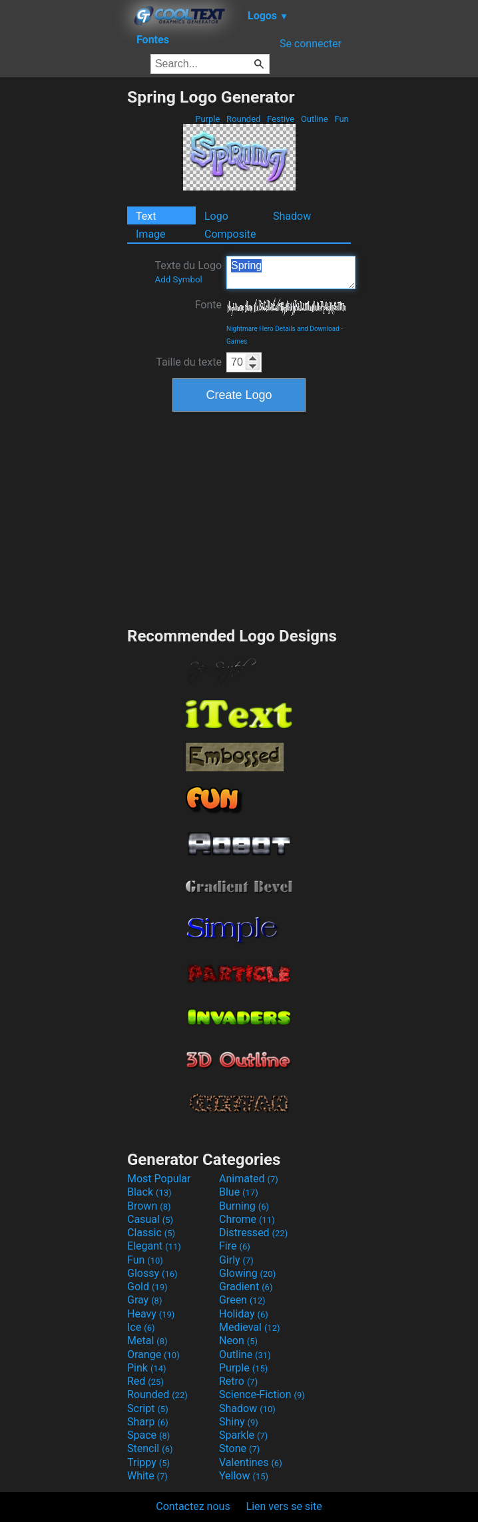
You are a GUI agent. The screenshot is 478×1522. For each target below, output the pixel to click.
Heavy (150, 1314)
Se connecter (311, 43)
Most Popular (159, 1178)
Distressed (253, 1232)
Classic (151, 1232)
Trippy (148, 1462)
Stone (239, 1448)
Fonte (208, 304)
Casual (150, 1219)
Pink (146, 1367)
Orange (153, 1354)
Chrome (247, 1219)
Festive (281, 119)
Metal (147, 1340)
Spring (291, 272)
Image (151, 234)
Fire (234, 1246)
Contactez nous (193, 1506)
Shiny (238, 1421)
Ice (140, 1327)
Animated (248, 1178)
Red (145, 1381)
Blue (238, 1192)
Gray (144, 1300)
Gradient (245, 1286)
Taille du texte (189, 362)
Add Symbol (178, 279)
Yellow (243, 1475)
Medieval (249, 1327)
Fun (341, 119)
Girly (236, 1260)
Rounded (243, 119)
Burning (244, 1206)
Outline (314, 119)
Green (242, 1300)
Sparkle (243, 1435)
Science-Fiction (262, 1394)
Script (147, 1408)
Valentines (250, 1462)
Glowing (247, 1273)
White (147, 1475)
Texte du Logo (188, 271)
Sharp (147, 1421)
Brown (148, 1206)
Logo (216, 216)
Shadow (292, 216)
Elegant (154, 1246)
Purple (207, 119)
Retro (238, 1381)
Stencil (149, 1448)
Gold (147, 1286)
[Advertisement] (63, 287)
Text (146, 216)
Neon (238, 1340)
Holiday (243, 1314)
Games (236, 341)
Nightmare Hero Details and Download (283, 328)
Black (149, 1192)
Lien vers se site (284, 1506)
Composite (230, 234)
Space (148, 1435)
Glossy (152, 1273)
